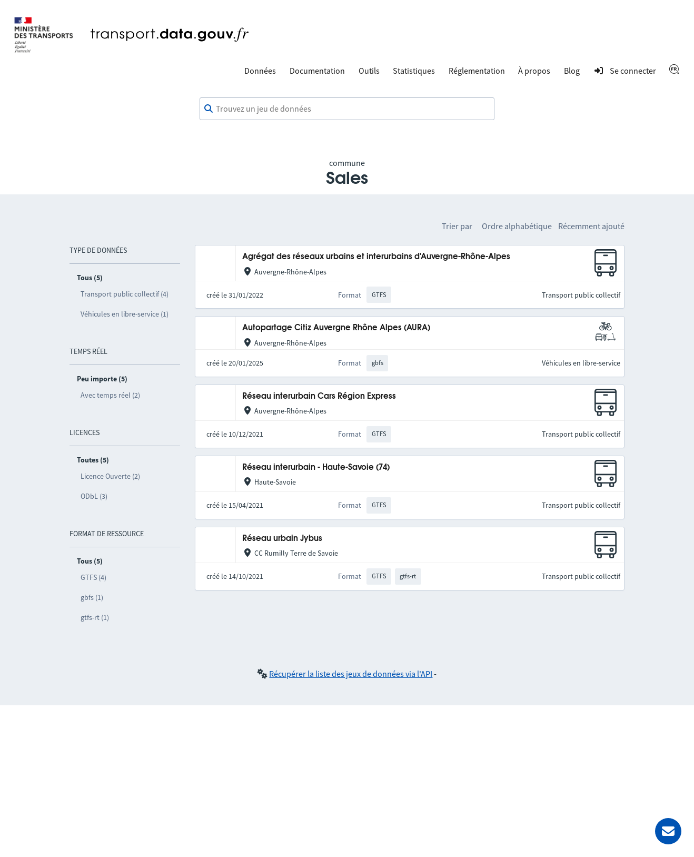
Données (260, 70)
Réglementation (477, 70)
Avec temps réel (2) (110, 395)
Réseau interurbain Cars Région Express (319, 396)
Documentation (317, 70)
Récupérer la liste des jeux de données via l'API (350, 673)
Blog (572, 70)
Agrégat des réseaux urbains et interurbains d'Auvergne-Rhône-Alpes (376, 257)
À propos (534, 70)
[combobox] (347, 109)
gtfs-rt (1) (95, 617)
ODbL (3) (94, 496)
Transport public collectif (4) (124, 294)
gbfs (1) (92, 597)
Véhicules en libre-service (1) (124, 314)
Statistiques (414, 70)
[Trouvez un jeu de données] (347, 109)
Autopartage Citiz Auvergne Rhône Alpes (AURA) (336, 328)
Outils (369, 70)
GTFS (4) (93, 577)
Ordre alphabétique (517, 226)
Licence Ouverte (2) (110, 476)
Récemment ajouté (591, 226)
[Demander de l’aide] (668, 831)
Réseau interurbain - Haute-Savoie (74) (316, 467)
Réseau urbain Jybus (282, 539)
